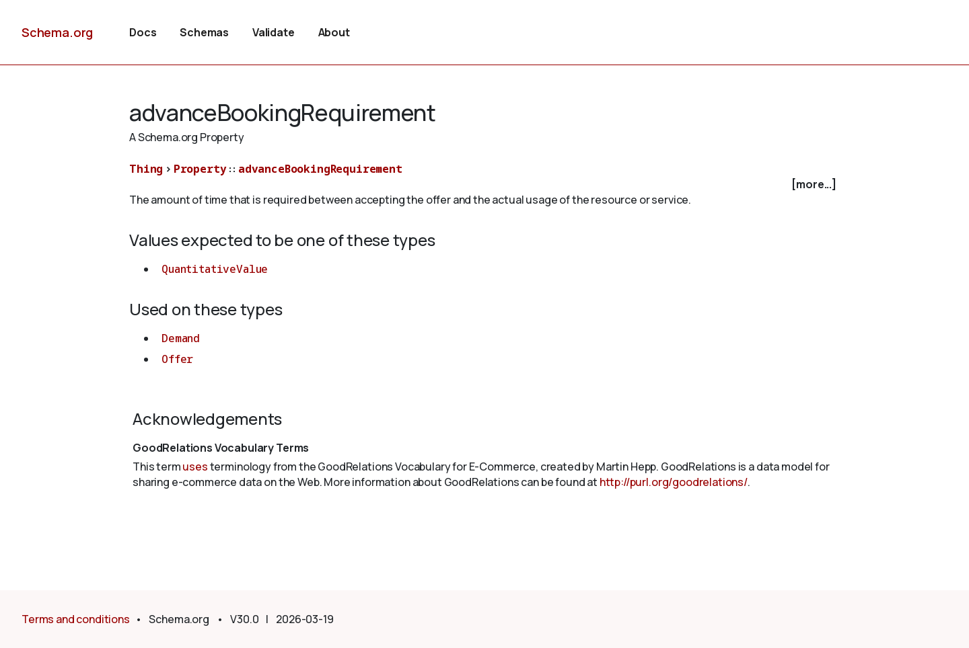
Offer (177, 359)
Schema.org (57, 32)
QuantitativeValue (215, 268)
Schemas (204, 32)
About (334, 32)
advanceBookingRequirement (320, 168)
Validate (273, 32)
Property (200, 168)
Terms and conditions (76, 619)
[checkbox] (484, 184)
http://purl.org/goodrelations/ (674, 482)
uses (194, 466)
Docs (142, 32)
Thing (146, 168)
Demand (181, 338)
